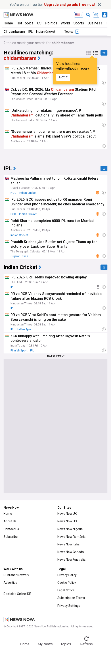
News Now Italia (68, 544)
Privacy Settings (68, 605)
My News (45, 644)
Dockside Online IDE (17, 594)
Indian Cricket (45, 31)
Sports (78, 23)
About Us (10, 521)
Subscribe (11, 536)
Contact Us (11, 529)
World (65, 23)
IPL (30, 31)
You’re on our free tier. (52, 4)
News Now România (71, 536)
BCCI (13, 214)
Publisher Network (16, 575)
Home (8, 23)
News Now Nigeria (70, 529)
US (39, 23)
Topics (66, 644)
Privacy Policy (67, 575)
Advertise (10, 582)
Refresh (86, 644)
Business (95, 23)
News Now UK (67, 513)
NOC (13, 192)
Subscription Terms (71, 598)
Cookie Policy (66, 582)
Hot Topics (25, 23)
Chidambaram (14, 31)
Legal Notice (66, 590)
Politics (51, 23)
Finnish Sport (18, 350)
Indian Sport (25, 329)
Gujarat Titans (19, 256)
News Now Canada (70, 552)
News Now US (67, 521)
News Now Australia (71, 559)
